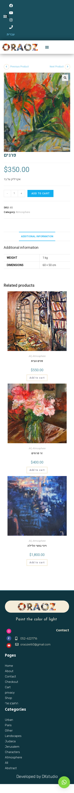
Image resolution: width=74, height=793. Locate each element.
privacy (10, 692)
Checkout (11, 682)
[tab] (37, 236)
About (9, 671)
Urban (9, 720)
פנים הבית (37, 361)
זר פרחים (37, 453)
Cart (8, 687)
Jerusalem (12, 746)
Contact (10, 676)
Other (9, 730)
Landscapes (13, 736)
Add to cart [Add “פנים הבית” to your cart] (37, 378)
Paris (8, 725)
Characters (12, 752)
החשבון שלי (11, 703)
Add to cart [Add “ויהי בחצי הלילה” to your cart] (37, 562)
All (30, 356)
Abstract (11, 768)
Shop (8, 698)
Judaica (10, 741)
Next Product (57, 66)
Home (9, 666)
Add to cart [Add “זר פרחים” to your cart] (37, 470)
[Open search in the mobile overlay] (6, 16)
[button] (47, 47)
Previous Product (19, 66)
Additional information (37, 236)
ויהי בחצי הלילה (37, 546)
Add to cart (40, 193)
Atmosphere (23, 212)
